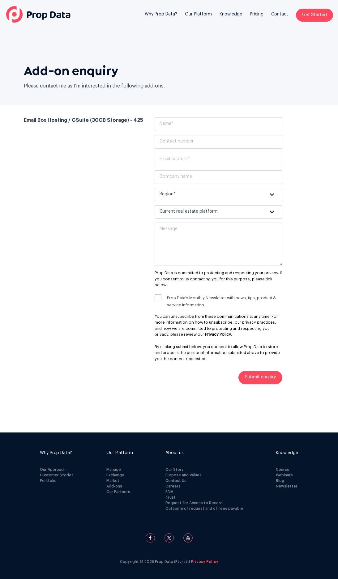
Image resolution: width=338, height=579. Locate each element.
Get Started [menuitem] (314, 15)
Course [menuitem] (282, 469)
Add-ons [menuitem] (114, 486)
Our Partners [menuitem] (118, 492)
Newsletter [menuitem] (286, 486)
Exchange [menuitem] (115, 475)
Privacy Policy (218, 334)
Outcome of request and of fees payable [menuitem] (204, 508)
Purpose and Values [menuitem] (183, 475)
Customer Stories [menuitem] (57, 475)
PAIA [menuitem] (169, 492)
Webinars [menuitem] (284, 475)
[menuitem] (161, 19)
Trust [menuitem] (170, 497)
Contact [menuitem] (279, 14)
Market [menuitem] (112, 481)
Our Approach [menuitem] (53, 469)
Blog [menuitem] (280, 481)
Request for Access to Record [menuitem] (194, 503)
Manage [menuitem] (113, 469)
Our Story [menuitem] (174, 469)
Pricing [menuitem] (256, 14)
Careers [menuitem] (173, 486)
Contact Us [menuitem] (175, 481)
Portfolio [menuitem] (48, 481)
